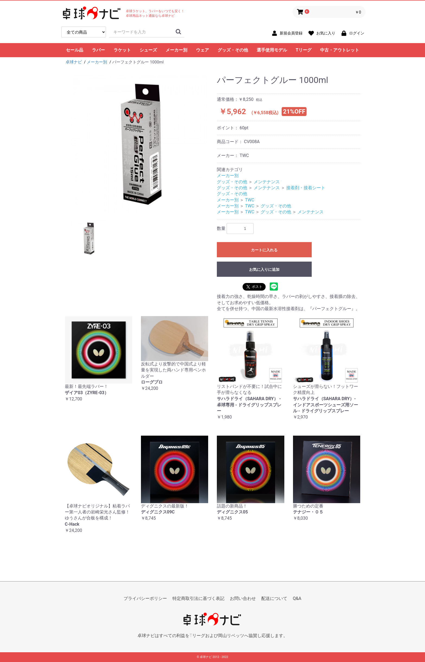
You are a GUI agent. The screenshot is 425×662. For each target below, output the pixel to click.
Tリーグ (303, 50)
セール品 (74, 50)
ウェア (202, 50)
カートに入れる (264, 250)
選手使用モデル (272, 50)
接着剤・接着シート (305, 187)
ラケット (122, 50)
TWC (249, 200)
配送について (274, 598)
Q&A (297, 598)
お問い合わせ (243, 598)
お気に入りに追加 (264, 269)
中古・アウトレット (339, 50)
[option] (138, 143)
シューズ (148, 50)
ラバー (98, 50)
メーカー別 (176, 50)
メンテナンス (267, 181)
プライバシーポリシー (145, 598)
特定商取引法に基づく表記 (198, 598)
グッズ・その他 (233, 50)
